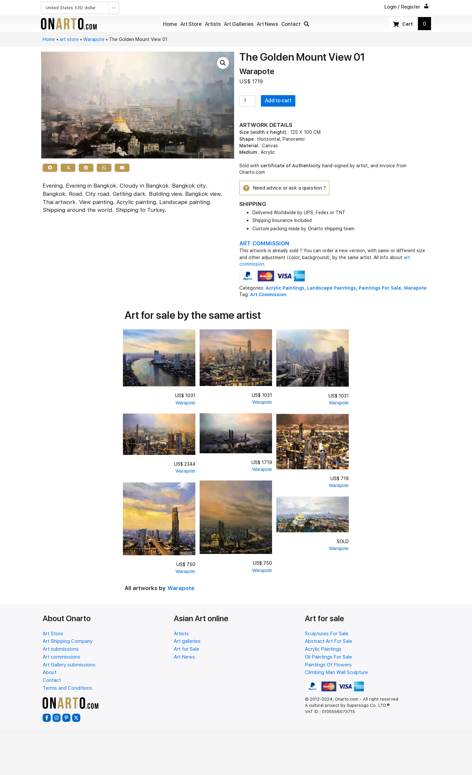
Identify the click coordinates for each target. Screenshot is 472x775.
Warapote (94, 39)
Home (49, 39)
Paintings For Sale (380, 288)
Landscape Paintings (331, 288)
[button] (306, 24)
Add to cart (278, 100)
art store (69, 39)
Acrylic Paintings (285, 288)
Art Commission (268, 295)
